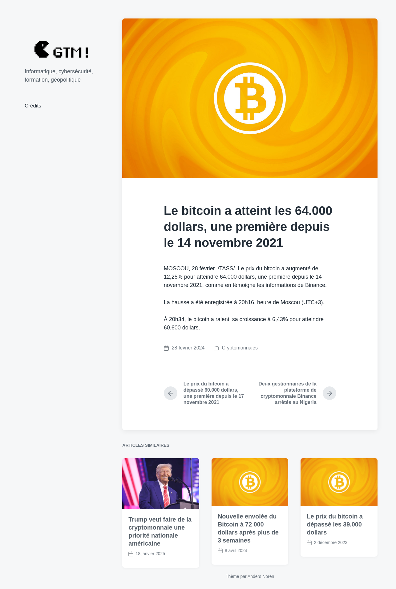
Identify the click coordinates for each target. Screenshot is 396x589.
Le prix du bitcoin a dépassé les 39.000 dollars (334, 537)
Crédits (33, 106)
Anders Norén (261, 576)
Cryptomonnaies (240, 347)
